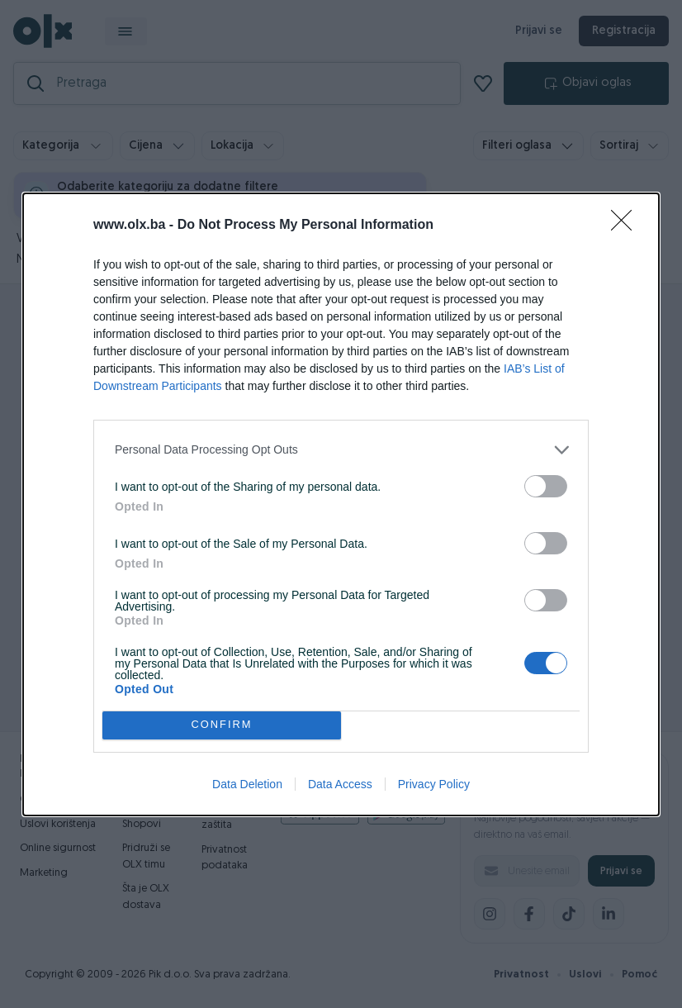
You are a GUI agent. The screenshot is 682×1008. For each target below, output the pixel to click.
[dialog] (341, 504)
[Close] (626, 225)
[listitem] (341, 450)
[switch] (545, 486)
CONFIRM (222, 725)
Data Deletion (247, 784)
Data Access (340, 784)
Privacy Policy (434, 784)
